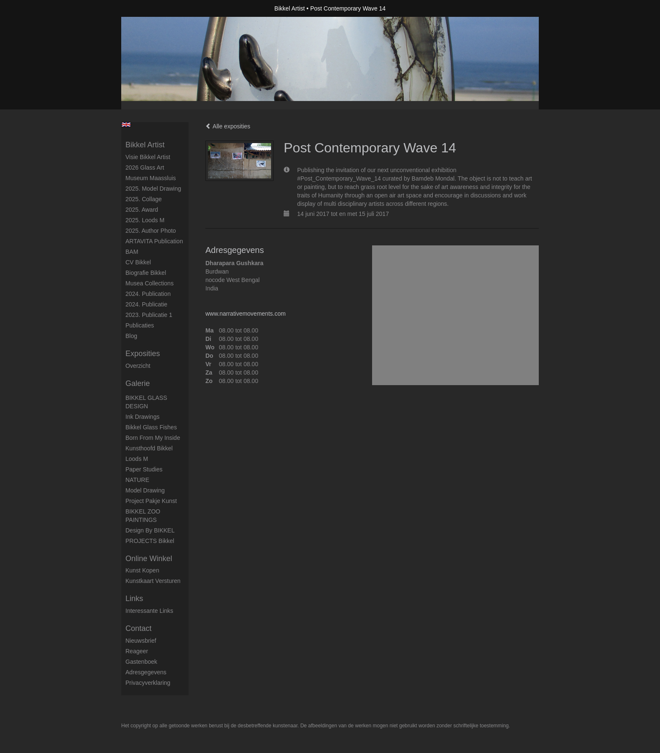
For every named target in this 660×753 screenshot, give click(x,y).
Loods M (136, 458)
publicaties (139, 325)
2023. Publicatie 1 (148, 314)
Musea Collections (149, 283)
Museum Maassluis (150, 178)
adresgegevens (145, 672)
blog (131, 336)
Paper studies (143, 469)
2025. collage (143, 199)
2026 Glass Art (144, 167)
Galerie (137, 383)
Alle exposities (227, 126)
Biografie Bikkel (145, 272)
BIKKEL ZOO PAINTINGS (142, 515)
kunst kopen (142, 570)
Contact (138, 628)
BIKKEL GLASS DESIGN (146, 402)
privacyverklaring (147, 682)
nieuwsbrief (140, 640)
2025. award (141, 209)
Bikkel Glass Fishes (151, 427)
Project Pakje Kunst (151, 501)
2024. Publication (147, 293)
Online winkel (148, 558)
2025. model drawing (153, 188)
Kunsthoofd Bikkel (149, 448)
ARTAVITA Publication (154, 241)
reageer (136, 651)
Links (134, 598)
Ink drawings (142, 416)
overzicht (137, 365)
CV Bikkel (138, 262)
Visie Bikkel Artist (147, 157)
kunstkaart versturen (153, 580)
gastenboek (141, 661)
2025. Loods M (145, 220)
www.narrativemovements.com (245, 313)
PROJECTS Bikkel (149, 540)
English (126, 124)
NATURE (137, 479)
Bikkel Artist (289, 8)
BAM (131, 251)
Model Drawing (145, 490)
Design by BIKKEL (150, 530)
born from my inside (152, 437)
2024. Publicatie (146, 304)
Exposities (142, 353)
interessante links (149, 610)
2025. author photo (150, 230)
